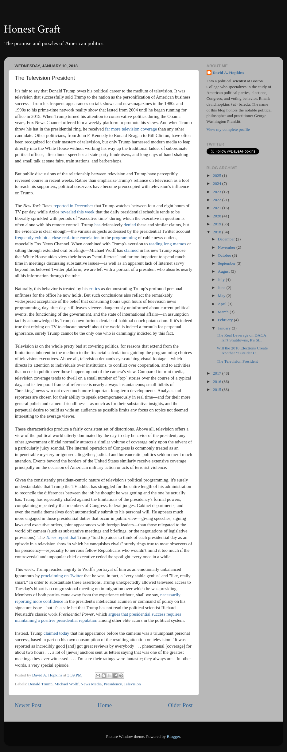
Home (105, 705)
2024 (217, 183)
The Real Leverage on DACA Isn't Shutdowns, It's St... (241, 337)
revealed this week (77, 211)
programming (124, 237)
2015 (217, 389)
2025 (217, 175)
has (97, 224)
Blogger (173, 736)
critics (94, 288)
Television (132, 684)
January (225, 328)
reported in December (73, 205)
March (224, 312)
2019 (217, 224)
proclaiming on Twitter (62, 575)
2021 (217, 207)
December (227, 239)
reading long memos (167, 243)
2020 (217, 216)
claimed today (56, 633)
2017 (217, 373)
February (226, 320)
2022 (217, 199)
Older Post (180, 705)
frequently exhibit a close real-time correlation (57, 237)
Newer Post (28, 705)
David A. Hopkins (228, 72)
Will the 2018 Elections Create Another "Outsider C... (242, 350)
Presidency (113, 684)
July (222, 279)
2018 (217, 232)
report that (61, 537)
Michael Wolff (67, 684)
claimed (131, 250)
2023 (217, 191)
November (227, 247)
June (222, 287)
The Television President (237, 361)
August (224, 271)
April (223, 304)
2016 (217, 381)
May (222, 295)
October (225, 255)
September (227, 263)
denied (130, 224)
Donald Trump (40, 684)
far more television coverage (131, 129)
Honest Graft (32, 29)
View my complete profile (228, 129)
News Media (91, 684)
